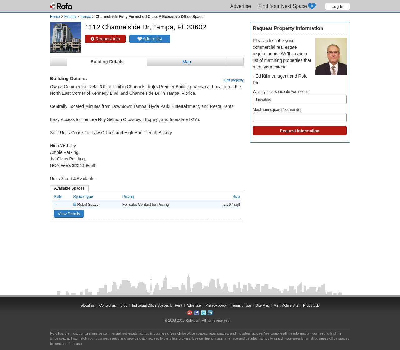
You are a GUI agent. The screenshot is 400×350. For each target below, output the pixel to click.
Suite (58, 197)
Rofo (61, 6)
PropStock (311, 305)
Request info (105, 38)
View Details (69, 213)
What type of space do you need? (300, 96)
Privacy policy (216, 305)
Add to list (150, 38)
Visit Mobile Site (286, 305)
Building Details (107, 61)
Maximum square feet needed (300, 115)
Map (186, 61)
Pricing (128, 197)
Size (236, 197)
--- (56, 204)
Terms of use (241, 305)
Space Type (83, 197)
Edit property (234, 80)
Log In (338, 6)
